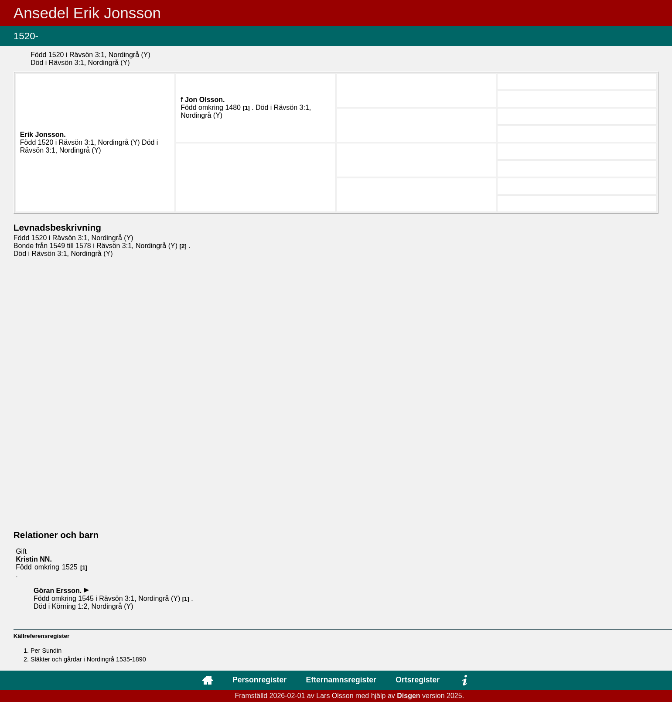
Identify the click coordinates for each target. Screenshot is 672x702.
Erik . (43, 134)
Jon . (205, 99)
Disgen (408, 695)
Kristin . (34, 559)
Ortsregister (418, 679)
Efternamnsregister (341, 679)
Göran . (59, 590)
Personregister (259, 679)
